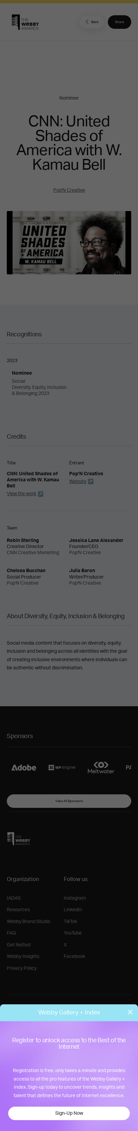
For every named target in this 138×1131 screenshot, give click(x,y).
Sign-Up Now (69, 1113)
